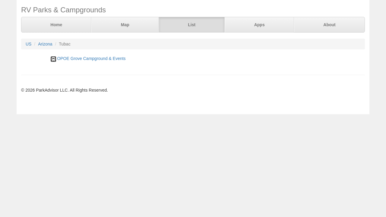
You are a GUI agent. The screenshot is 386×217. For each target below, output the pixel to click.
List (191, 24)
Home (56, 24)
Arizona (45, 44)
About (329, 24)
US (28, 44)
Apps (259, 24)
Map (125, 24)
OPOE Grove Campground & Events (91, 58)
